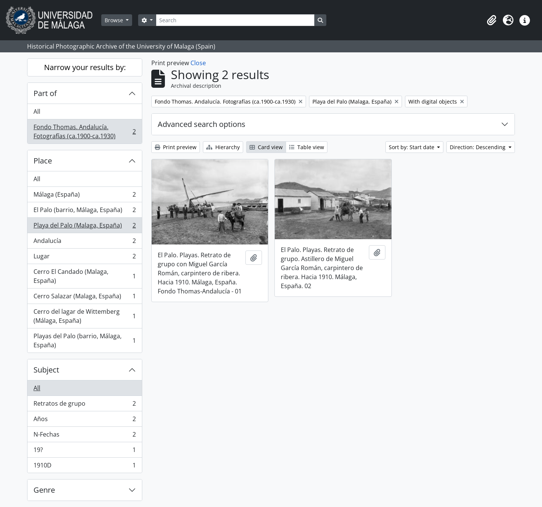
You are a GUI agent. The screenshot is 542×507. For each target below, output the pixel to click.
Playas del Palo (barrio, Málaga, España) (84, 340)
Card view (266, 147)
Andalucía (84, 242)
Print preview (175, 147)
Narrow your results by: (85, 67)
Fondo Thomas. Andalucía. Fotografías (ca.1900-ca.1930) (84, 131)
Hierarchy (223, 147)
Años (84, 420)
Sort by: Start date (412, 147)
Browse (115, 20)
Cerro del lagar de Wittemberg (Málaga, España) (84, 316)
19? (84, 451)
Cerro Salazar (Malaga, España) (84, 298)
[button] (491, 20)
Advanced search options (201, 124)
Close (198, 63)
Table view (306, 147)
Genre (44, 490)
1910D (84, 467)
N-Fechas (84, 436)
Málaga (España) (84, 196)
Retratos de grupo (84, 405)
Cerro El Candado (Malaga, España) (84, 276)
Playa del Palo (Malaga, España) (84, 227)
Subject (46, 370)
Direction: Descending (478, 147)
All (36, 111)
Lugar (84, 258)
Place (42, 161)
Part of (45, 93)
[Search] (235, 20)
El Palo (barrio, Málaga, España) (84, 211)
